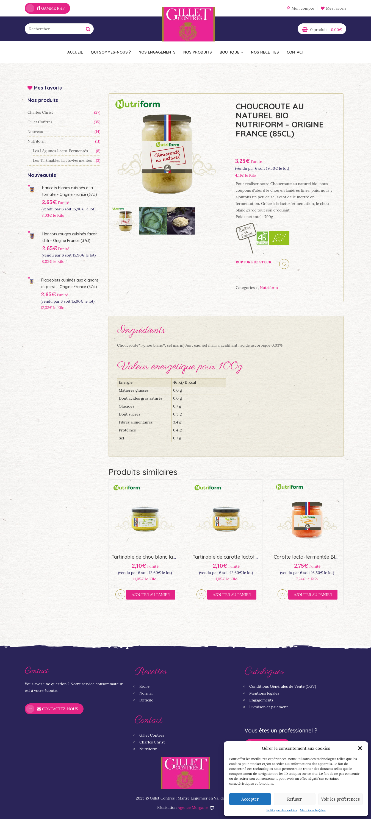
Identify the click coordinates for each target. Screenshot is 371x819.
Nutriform (36, 141)
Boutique (231, 52)
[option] (167, 151)
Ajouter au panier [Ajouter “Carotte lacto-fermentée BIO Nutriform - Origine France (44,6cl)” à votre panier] (313, 594)
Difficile (146, 700)
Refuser (294, 799)
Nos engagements (157, 52)
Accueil (75, 52)
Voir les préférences (340, 799)
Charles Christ (40, 112)
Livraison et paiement (268, 706)
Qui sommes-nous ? (111, 52)
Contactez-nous (57, 708)
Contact (295, 52)
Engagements (261, 700)
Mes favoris (333, 8)
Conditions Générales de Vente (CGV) (282, 686)
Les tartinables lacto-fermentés (62, 160)
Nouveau (35, 131)
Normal (146, 693)
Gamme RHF (51, 8)
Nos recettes (265, 52)
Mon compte (303, 8)
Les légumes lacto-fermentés (60, 150)
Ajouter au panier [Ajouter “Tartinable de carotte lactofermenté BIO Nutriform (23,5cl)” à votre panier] (232, 594)
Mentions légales (313, 810)
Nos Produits (197, 52)
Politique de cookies (281, 810)
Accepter (250, 799)
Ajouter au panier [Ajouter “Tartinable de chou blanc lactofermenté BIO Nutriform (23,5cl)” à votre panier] (151, 594)
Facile (144, 686)
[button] (360, 748)
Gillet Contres (39, 121)
